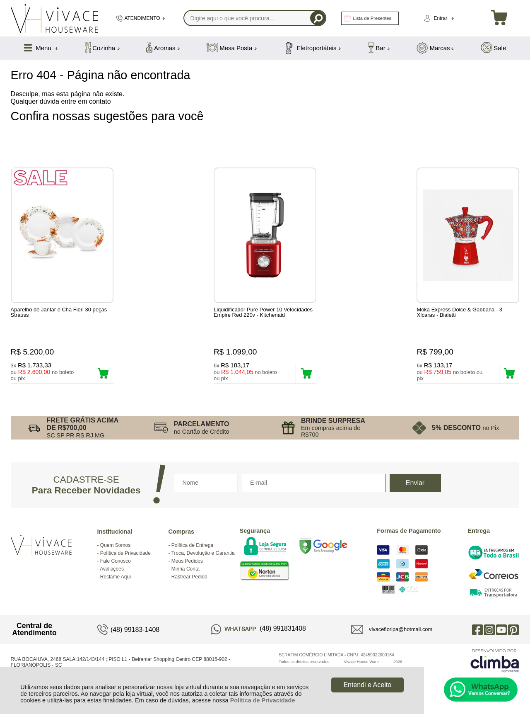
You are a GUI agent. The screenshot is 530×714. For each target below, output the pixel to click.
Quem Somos (115, 549)
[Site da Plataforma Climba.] (494, 664)
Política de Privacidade (262, 700)
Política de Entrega (192, 549)
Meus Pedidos (187, 565)
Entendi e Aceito (367, 684)
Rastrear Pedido (189, 581)
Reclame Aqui (115, 581)
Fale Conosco (115, 565)
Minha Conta (185, 573)
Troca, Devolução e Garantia (203, 557)
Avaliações (112, 573)
